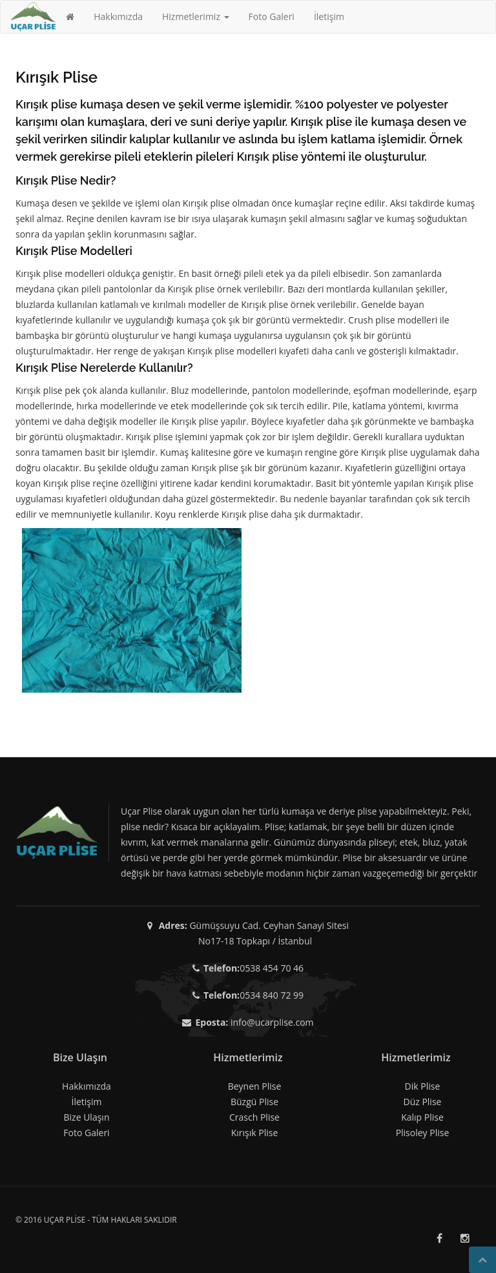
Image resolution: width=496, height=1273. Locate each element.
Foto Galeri (271, 16)
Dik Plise (422, 1086)
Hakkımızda (118, 16)
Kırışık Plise (254, 1132)
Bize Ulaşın (87, 1117)
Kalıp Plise (422, 1117)
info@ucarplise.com (272, 1022)
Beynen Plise (255, 1086)
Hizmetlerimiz (195, 16)
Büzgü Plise (254, 1101)
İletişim (329, 16)
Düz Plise (422, 1101)
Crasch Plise (254, 1117)
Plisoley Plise (423, 1132)
